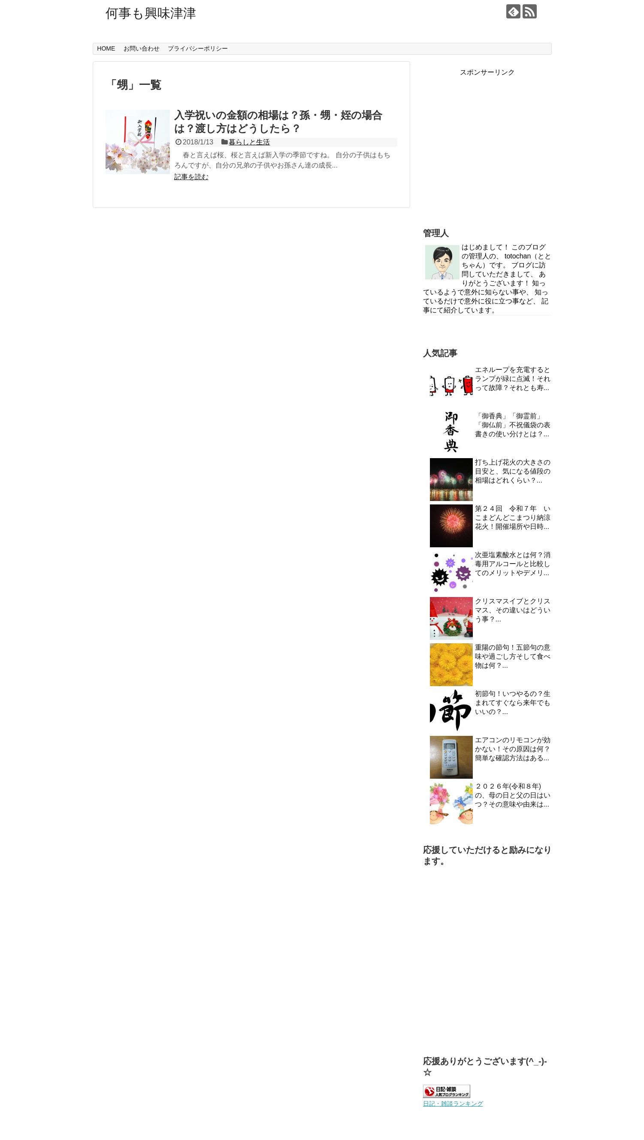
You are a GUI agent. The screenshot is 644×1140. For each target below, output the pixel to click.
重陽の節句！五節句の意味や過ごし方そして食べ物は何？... (512, 656)
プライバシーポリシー (198, 48)
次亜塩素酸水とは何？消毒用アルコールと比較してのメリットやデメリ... (512, 563)
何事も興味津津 (151, 13)
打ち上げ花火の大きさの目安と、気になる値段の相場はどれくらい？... (512, 471)
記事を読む (191, 176)
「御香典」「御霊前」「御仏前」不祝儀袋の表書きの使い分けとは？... (512, 425)
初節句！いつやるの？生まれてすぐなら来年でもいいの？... (512, 702)
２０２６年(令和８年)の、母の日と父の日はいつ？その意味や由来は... (512, 795)
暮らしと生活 (249, 142)
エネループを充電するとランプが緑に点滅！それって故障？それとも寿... (512, 378)
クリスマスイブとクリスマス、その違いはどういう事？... (512, 610)
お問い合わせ (142, 48)
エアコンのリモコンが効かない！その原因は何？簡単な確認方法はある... (512, 749)
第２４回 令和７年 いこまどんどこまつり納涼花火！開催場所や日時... (512, 517)
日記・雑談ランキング (453, 1103)
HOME (106, 48)
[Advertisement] (487, 153)
